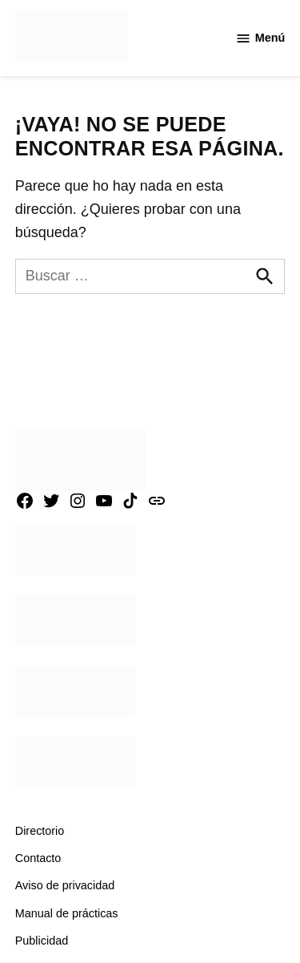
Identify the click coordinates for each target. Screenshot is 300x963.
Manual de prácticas (66, 913)
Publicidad (41, 940)
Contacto (38, 858)
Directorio (40, 830)
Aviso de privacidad (65, 885)
